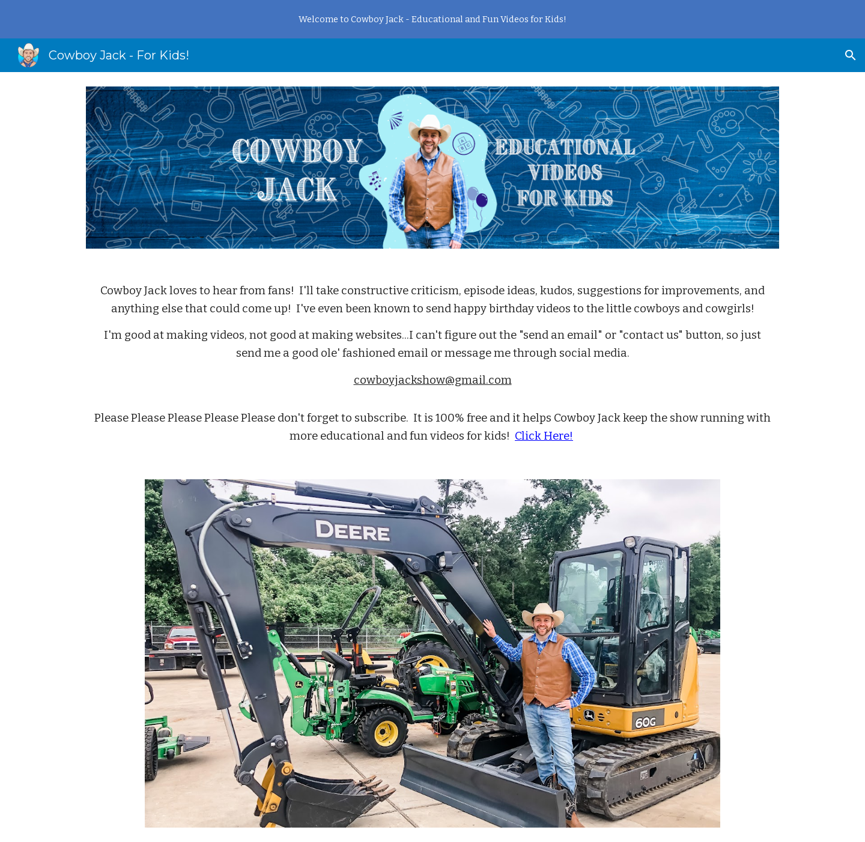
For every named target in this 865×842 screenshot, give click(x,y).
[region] (432, 19)
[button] (850, 55)
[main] (432, 363)
